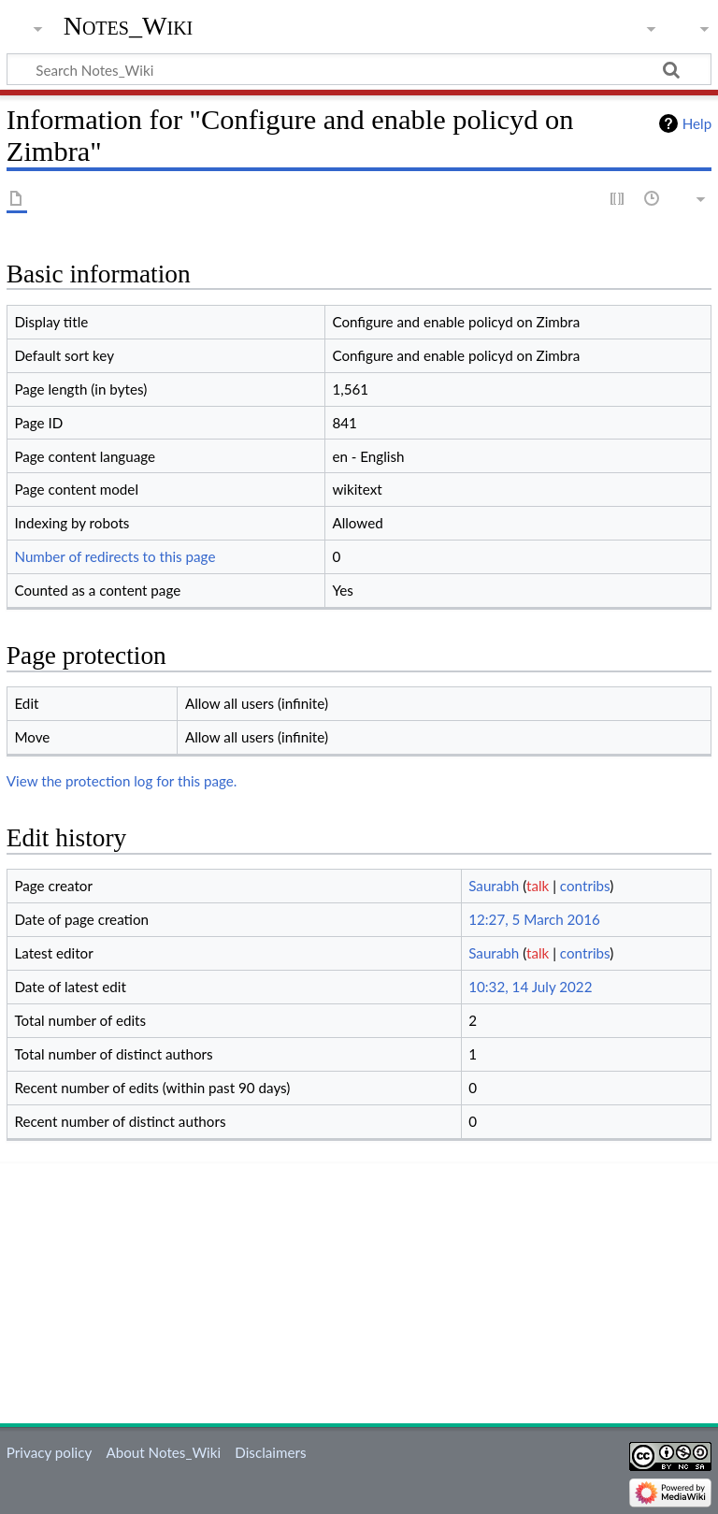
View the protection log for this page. (122, 780)
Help (696, 123)
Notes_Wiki (129, 25)
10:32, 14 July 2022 (530, 986)
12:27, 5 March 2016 (534, 919)
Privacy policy (49, 1452)
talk (537, 885)
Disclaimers (270, 1452)
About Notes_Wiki (163, 1452)
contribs (585, 885)
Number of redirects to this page (114, 556)
